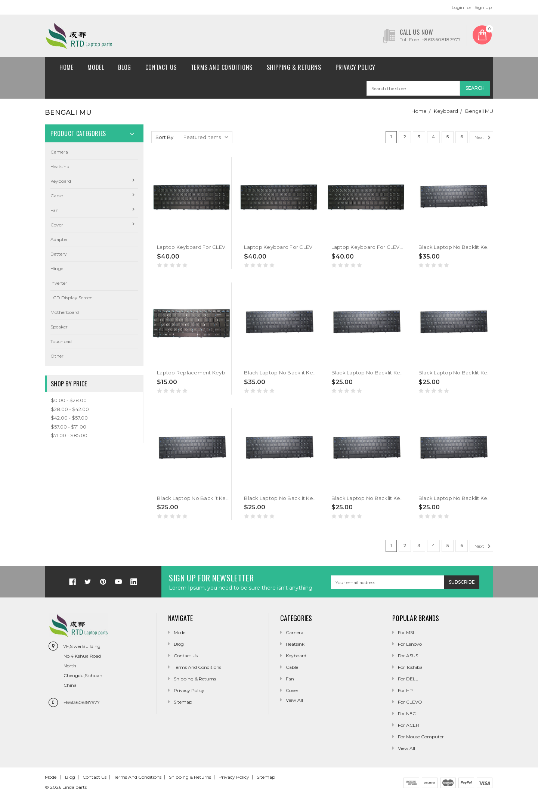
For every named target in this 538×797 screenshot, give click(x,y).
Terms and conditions (222, 67)
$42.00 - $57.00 (69, 418)
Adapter (59, 239)
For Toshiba (410, 667)
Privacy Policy (355, 67)
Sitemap (183, 702)
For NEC (407, 713)
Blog (124, 67)
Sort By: (164, 137)
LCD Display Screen (71, 297)
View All (406, 748)
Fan (54, 210)
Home (66, 67)
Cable (56, 195)
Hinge (56, 268)
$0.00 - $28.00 (69, 400)
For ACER (408, 725)
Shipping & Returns (294, 67)
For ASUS (408, 655)
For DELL (408, 679)
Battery (58, 254)
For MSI (406, 632)
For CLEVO (410, 702)
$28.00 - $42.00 (70, 409)
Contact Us (161, 67)
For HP (405, 690)
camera (59, 152)
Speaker (59, 327)
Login (458, 7)
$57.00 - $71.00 (68, 427)
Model (95, 67)
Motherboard (64, 312)
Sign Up (483, 7)
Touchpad (61, 341)
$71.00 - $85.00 (69, 435)
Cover (56, 225)
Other (57, 356)
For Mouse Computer (421, 736)
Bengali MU (479, 111)
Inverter (58, 283)
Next (483, 137)
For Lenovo (410, 644)
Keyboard (446, 111)
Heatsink (59, 166)
